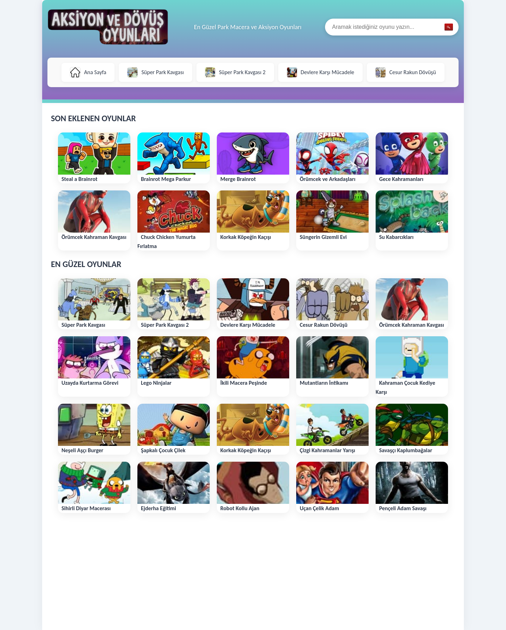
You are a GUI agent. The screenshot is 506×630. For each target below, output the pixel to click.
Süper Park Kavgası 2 (235, 72)
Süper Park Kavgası (155, 72)
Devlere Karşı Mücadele (320, 72)
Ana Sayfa (88, 72)
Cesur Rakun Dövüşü (405, 72)
